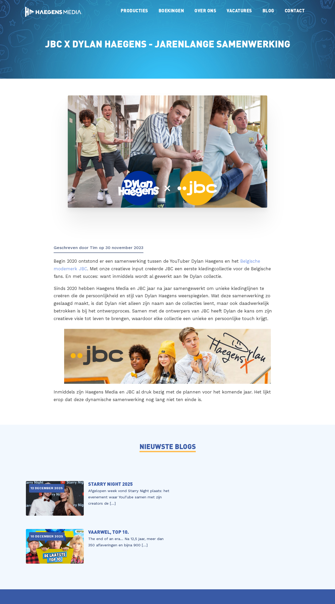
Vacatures (239, 10)
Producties (134, 10)
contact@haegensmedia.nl (147, 580)
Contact (295, 10)
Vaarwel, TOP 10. (252, 484)
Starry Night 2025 (107, 484)
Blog (268, 10)
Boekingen (171, 10)
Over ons (205, 10)
